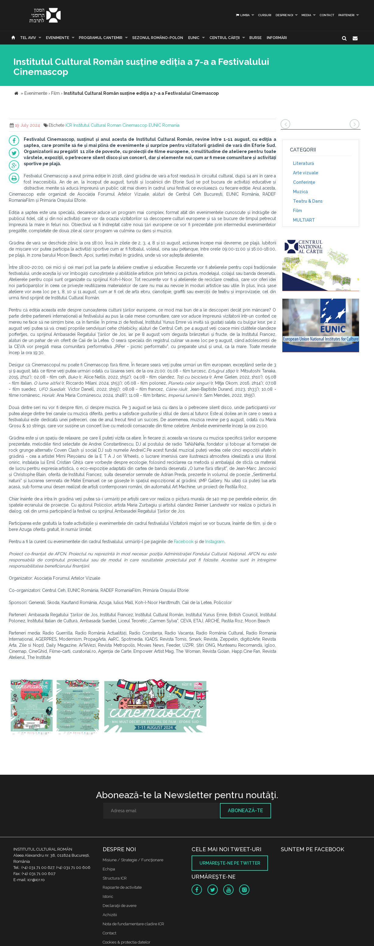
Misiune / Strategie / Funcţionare (133, 860)
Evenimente (57, 38)
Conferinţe (304, 182)
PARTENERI (346, 15)
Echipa (109, 869)
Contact (326, 15)
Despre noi (284, 15)
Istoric (108, 896)
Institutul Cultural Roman (97, 125)
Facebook (183, 541)
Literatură (303, 163)
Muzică (300, 191)
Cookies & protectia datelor (126, 942)
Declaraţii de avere (119, 905)
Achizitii (110, 914)
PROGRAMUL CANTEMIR (100, 38)
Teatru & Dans (308, 201)
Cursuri (264, 15)
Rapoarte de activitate (122, 887)
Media (306, 15)
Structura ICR (115, 878)
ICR (68, 125)
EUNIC (193, 38)
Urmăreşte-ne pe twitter (229, 863)
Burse (255, 38)
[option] (32, 707)
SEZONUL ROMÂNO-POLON (157, 38)
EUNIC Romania (164, 125)
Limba (242, 15)
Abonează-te (245, 810)
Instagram (214, 541)
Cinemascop (134, 125)
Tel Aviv (28, 38)
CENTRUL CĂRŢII (225, 38)
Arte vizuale (305, 172)
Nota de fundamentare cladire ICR (133, 924)
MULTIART (304, 220)
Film (297, 210)
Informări (277, 38)
